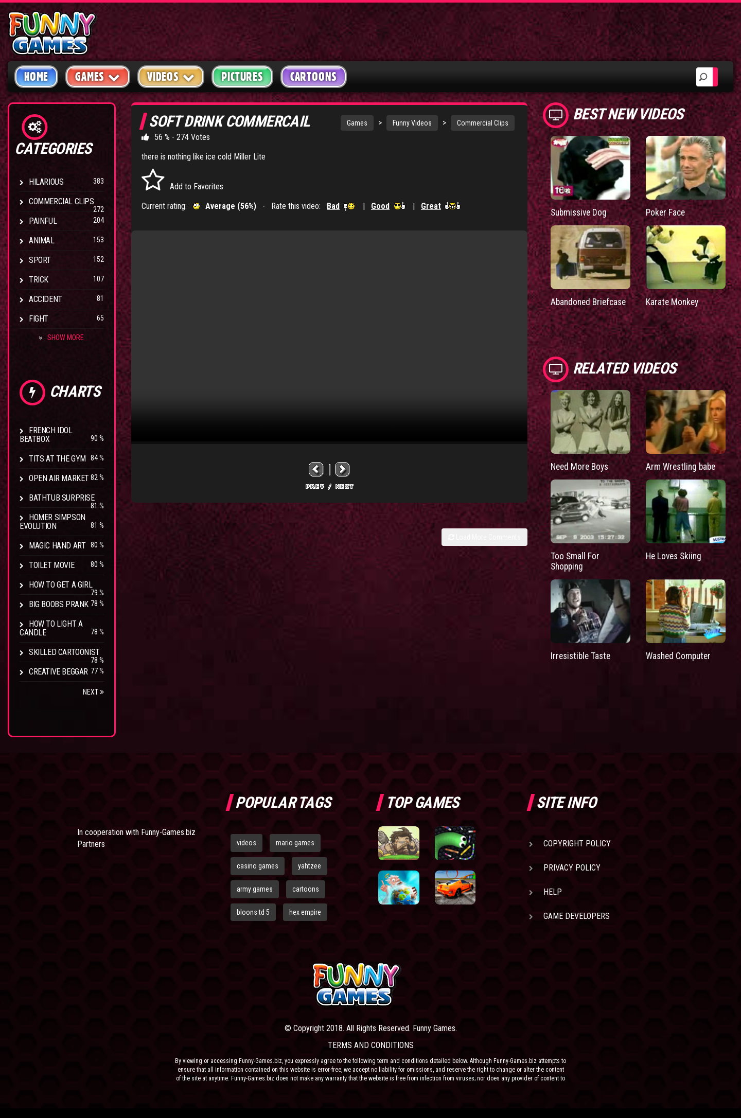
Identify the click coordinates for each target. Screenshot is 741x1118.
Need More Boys (581, 465)
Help (552, 892)
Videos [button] (171, 76)
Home (36, 76)
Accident (45, 299)
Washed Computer (680, 654)
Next (93, 692)
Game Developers (576, 916)
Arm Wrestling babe (682, 465)
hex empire (305, 912)
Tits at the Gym (57, 459)
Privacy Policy (572, 868)
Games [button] (97, 76)
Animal (42, 240)
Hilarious (46, 182)
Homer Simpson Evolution (52, 521)
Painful (43, 221)
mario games (295, 843)
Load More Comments (484, 537)
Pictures (242, 76)
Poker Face (666, 212)
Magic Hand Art (57, 546)
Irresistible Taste (582, 654)
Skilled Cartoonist (64, 652)
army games (255, 889)
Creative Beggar (58, 672)
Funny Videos (412, 123)
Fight (38, 319)
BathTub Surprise (62, 498)
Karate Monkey (673, 301)
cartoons (305, 889)
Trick (38, 280)
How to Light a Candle (51, 628)
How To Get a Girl (60, 585)
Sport (40, 260)
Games (357, 123)
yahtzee (309, 866)
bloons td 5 (253, 912)
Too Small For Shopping (575, 560)
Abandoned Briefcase (590, 301)
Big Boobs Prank (59, 604)
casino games (257, 866)
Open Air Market (59, 478)
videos (246, 843)
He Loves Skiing (675, 554)
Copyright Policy (577, 843)
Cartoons (313, 76)
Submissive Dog (580, 212)
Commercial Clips (61, 201)
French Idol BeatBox (46, 434)
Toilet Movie (51, 565)
